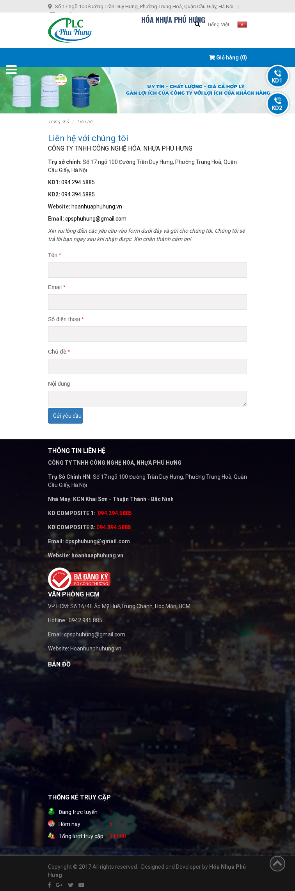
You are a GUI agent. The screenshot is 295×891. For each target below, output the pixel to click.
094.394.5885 (78, 194)
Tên (54, 255)
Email (56, 287)
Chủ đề (59, 351)
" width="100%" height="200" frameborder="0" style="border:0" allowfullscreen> (126, 730)
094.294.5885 (78, 182)
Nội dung (59, 384)
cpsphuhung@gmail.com (95, 219)
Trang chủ (58, 121)
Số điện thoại (66, 319)
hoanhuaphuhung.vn (96, 206)
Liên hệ (84, 121)
